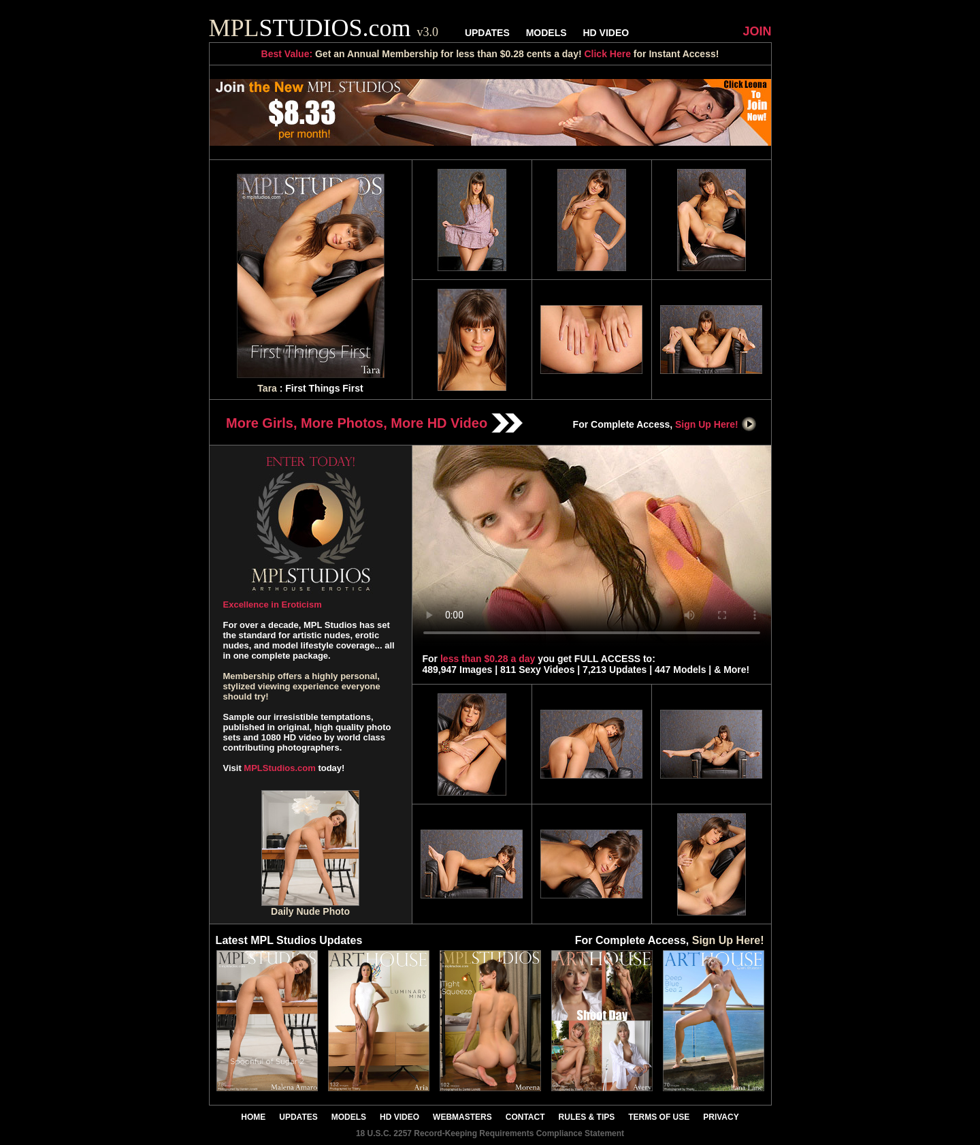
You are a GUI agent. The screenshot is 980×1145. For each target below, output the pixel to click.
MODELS (546, 32)
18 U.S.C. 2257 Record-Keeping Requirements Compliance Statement (490, 1133)
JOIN (756, 31)
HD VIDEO (606, 32)
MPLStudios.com (279, 768)
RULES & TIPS (587, 1117)
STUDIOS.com (324, 28)
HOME (253, 1117)
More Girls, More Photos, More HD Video (374, 422)
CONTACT (525, 1117)
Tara (267, 388)
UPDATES (487, 32)
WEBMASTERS (462, 1117)
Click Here (607, 53)
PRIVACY (720, 1117)
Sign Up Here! (716, 424)
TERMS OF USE (658, 1117)
